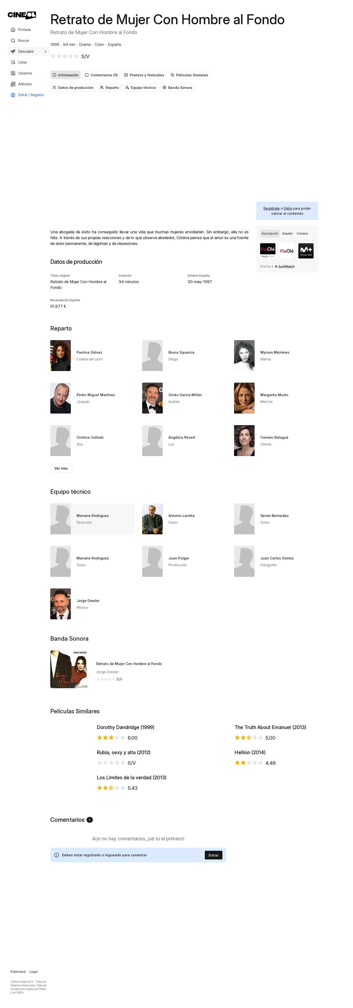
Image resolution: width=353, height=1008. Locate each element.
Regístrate (272, 208)
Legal (33, 971)
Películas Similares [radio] (189, 75)
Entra (288, 208)
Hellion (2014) (250, 815)
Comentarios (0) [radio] (101, 75)
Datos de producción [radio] (73, 88)
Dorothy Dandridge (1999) (125, 748)
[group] (184, 75)
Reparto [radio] (109, 88)
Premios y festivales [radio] (144, 75)
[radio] (270, 233)
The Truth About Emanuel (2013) (270, 748)
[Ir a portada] (22, 15)
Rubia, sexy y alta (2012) (124, 815)
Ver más (61, 468)
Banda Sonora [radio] (177, 88)
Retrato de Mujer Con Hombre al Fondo (129, 664)
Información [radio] (65, 75)
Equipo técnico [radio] (140, 88)
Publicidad (18, 971)
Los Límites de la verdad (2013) (132, 879)
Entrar (214, 975)
